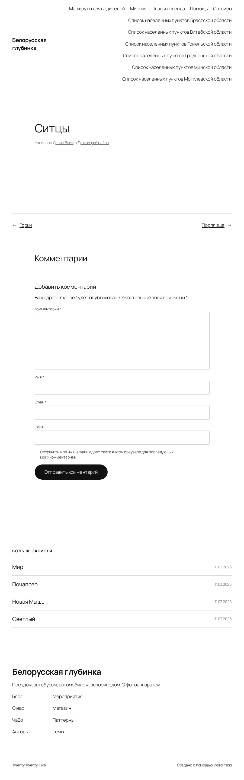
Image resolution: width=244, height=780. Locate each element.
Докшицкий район (93, 142)
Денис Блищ (63, 142)
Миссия (138, 8)
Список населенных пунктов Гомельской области (178, 44)
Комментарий (48, 308)
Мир (17, 567)
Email (40, 402)
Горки (26, 225)
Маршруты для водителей (97, 8)
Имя (39, 377)
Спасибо (222, 8)
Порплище (213, 225)
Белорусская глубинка (29, 43)
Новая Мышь (28, 601)
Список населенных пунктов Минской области (182, 67)
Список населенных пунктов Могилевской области (177, 79)
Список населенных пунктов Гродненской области (177, 55)
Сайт (39, 426)
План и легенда (168, 8)
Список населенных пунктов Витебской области (180, 32)
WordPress (223, 765)
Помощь (199, 8)
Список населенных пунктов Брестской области (180, 20)
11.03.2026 (223, 566)
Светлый (23, 619)
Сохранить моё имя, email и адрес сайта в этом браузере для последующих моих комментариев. (107, 454)
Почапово (25, 584)
